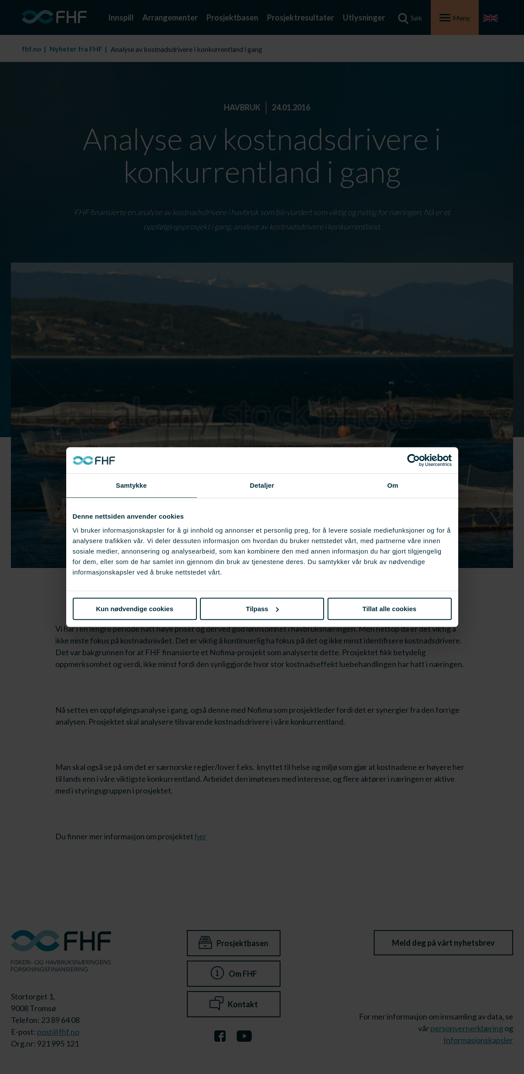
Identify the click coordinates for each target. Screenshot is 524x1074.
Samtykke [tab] (131, 485)
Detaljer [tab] (262, 485)
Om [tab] (392, 485)
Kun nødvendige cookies (134, 608)
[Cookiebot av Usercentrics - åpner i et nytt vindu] (413, 460)
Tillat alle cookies (389, 608)
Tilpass (262, 608)
